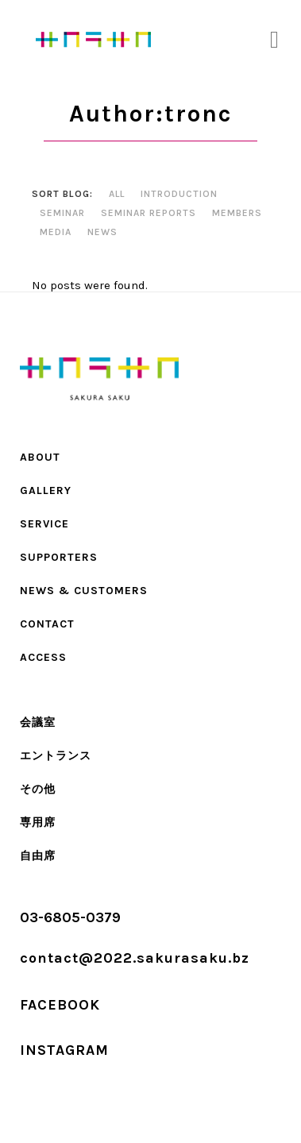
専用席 (38, 822)
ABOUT (40, 457)
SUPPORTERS (59, 557)
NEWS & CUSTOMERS (84, 590)
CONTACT (47, 624)
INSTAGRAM (64, 1050)
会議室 (38, 722)
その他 (38, 789)
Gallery (45, 490)
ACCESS (43, 657)
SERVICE (44, 524)
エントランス (55, 756)
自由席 (38, 856)
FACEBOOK (60, 1005)
